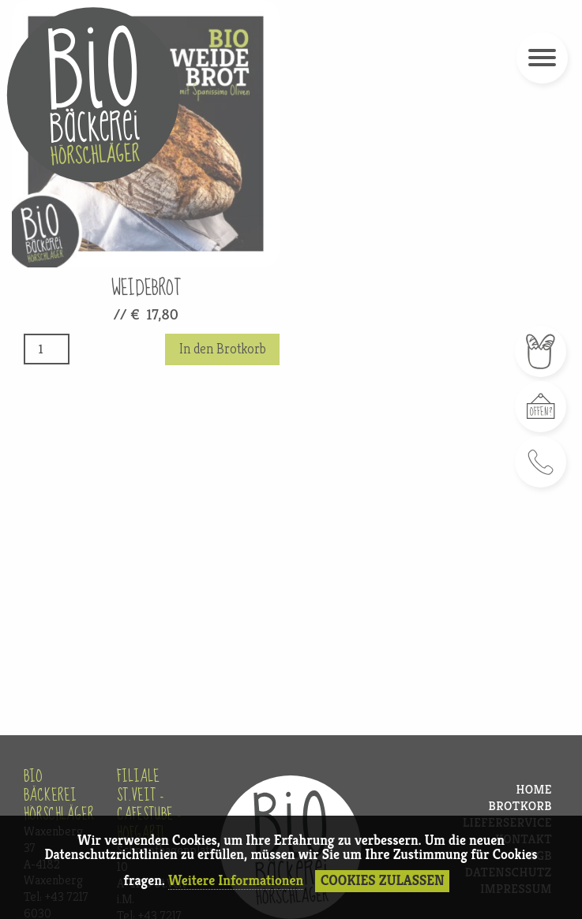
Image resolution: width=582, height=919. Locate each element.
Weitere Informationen (235, 880)
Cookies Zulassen (383, 880)
